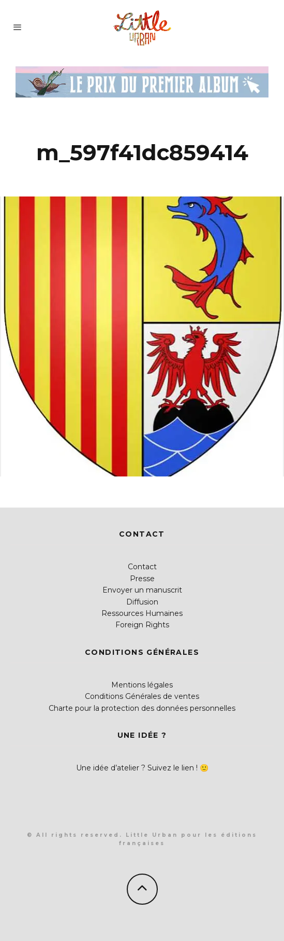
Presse (142, 578)
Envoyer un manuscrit (142, 590)
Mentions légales (142, 685)
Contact (142, 566)
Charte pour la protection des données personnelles (142, 708)
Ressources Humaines (142, 613)
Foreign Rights (142, 624)
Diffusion (142, 602)
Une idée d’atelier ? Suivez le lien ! (137, 768)
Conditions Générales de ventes (142, 696)
